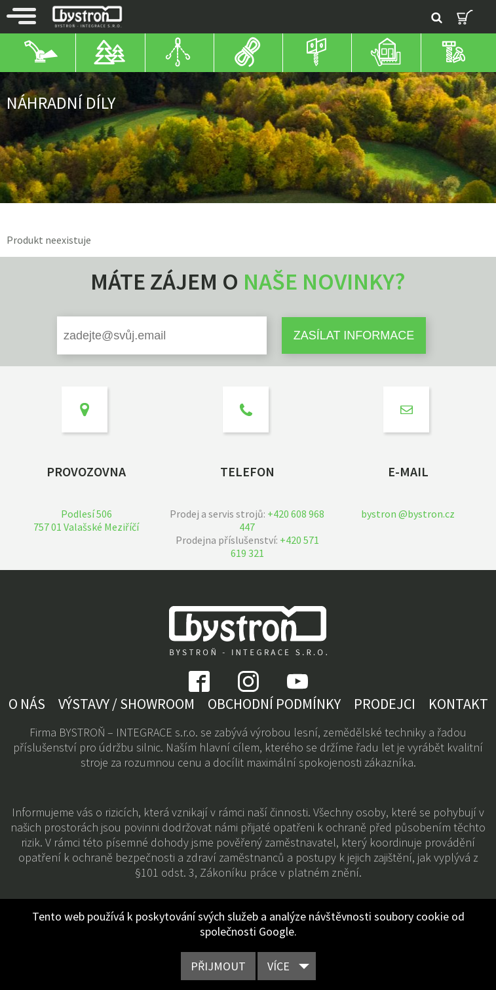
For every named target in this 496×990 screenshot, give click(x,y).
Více (278, 966)
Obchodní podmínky (274, 704)
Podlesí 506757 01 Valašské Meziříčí (86, 520)
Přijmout (218, 966)
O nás (27, 704)
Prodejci (384, 704)
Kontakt (458, 704)
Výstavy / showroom (126, 704)
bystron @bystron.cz (408, 513)
